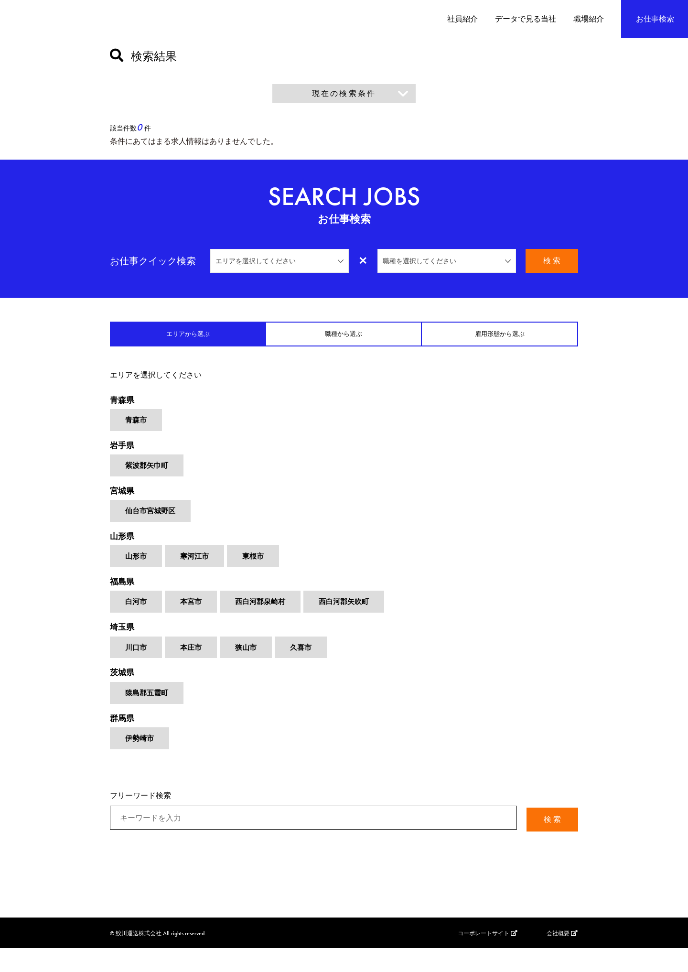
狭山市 (249, 667)
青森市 (136, 426)
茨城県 (123, 693)
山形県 (123, 548)
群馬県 (123, 741)
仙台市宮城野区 (152, 522)
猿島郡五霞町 (148, 715)
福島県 (123, 597)
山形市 (136, 570)
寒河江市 (197, 570)
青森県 (123, 404)
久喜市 (305, 667)
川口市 (136, 667)
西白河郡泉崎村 (264, 619)
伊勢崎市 (140, 763)
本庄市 (193, 667)
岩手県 (123, 452)
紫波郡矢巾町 (148, 474)
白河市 (136, 619)
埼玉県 (123, 645)
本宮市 (193, 619)
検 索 (551, 261)
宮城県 (123, 500)
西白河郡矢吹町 (351, 619)
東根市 (257, 570)
